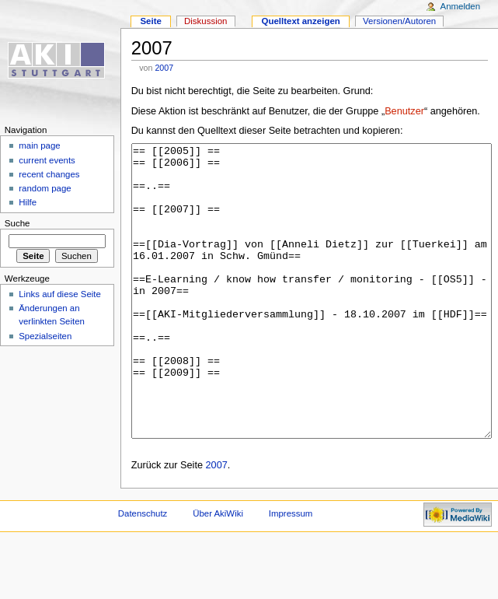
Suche (17, 223)
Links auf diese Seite (60, 294)
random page (45, 188)
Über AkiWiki (218, 571)
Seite (150, 21)
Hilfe (28, 202)
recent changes (49, 174)
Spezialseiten (45, 336)
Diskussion (205, 21)
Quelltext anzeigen (301, 21)
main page (40, 145)
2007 (164, 67)
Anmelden (461, 6)
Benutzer (404, 111)
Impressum (291, 571)
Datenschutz (143, 571)
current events (47, 160)
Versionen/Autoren (399, 21)
